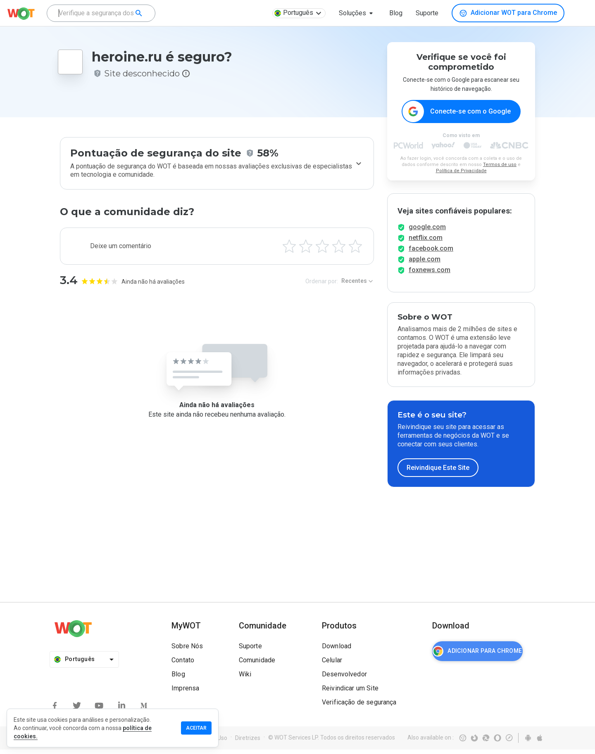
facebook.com (431, 253)
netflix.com (426, 242)
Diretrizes (247, 742)
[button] (357, 13)
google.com (427, 231)
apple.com (424, 264)
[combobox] (101, 13)
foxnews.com (429, 274)
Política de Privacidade (461, 171)
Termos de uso (499, 165)
